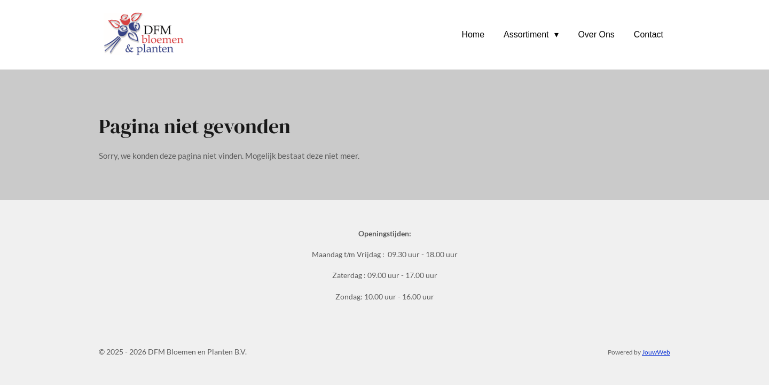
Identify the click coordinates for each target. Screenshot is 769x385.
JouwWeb (656, 352)
